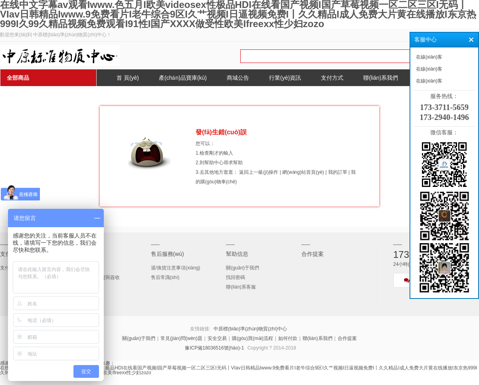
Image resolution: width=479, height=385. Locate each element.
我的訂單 (337, 172)
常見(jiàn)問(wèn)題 (181, 338)
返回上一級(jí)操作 (258, 172)
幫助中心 (214, 162)
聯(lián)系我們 (318, 338)
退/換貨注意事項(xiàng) (175, 268)
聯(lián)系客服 (241, 287)
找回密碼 (235, 277)
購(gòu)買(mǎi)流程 (252, 338)
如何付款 (287, 338)
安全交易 (217, 338)
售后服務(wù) (167, 254)
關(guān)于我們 (242, 268)
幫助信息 (237, 254)
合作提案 (312, 254)
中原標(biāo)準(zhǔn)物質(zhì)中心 (250, 329)
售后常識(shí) (165, 277)
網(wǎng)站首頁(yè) (303, 172)
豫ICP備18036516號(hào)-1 (214, 348)
